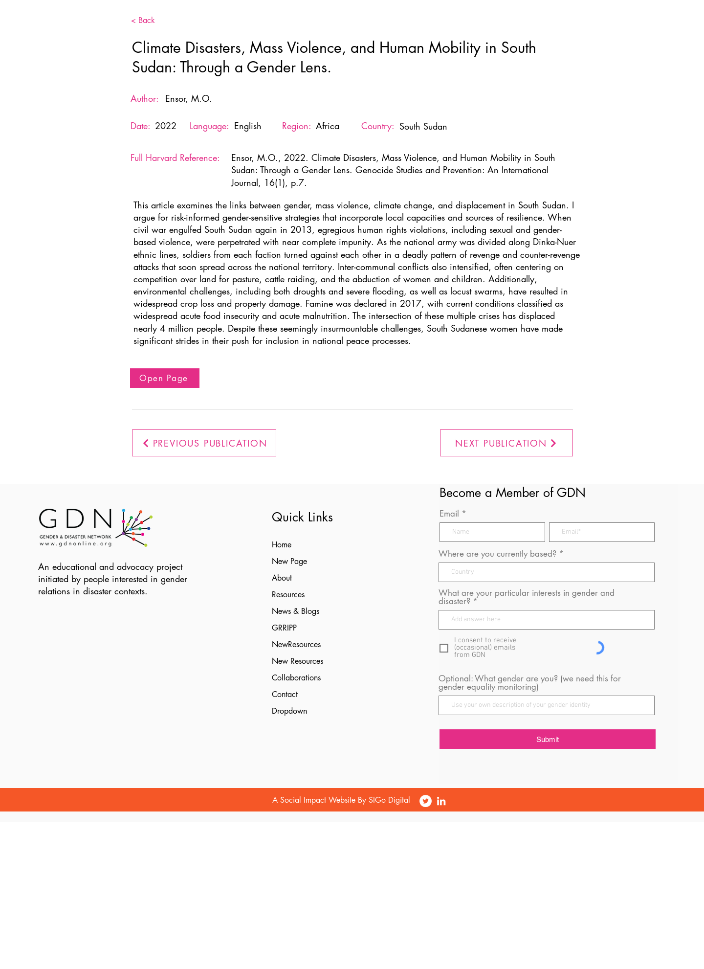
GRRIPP (284, 628)
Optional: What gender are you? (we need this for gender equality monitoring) (530, 683)
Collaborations (296, 678)
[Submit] (548, 739)
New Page (289, 561)
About (282, 578)
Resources (288, 594)
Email (449, 514)
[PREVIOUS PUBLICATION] (204, 442)
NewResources (296, 644)
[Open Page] (164, 378)
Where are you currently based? (497, 554)
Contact (285, 694)
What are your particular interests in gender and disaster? (527, 597)
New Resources (297, 661)
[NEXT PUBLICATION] (506, 442)
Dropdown (289, 711)
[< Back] (158, 20)
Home (281, 545)
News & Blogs (295, 611)
